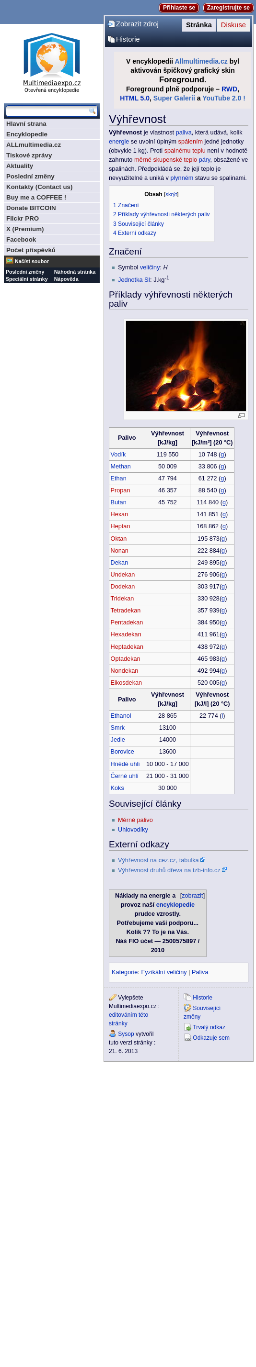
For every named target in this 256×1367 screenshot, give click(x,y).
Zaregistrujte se (228, 7)
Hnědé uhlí (125, 764)
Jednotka (130, 280)
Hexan (119, 514)
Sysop (126, 1034)
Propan (120, 490)
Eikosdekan (126, 682)
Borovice (122, 751)
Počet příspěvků (31, 250)
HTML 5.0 (135, 98)
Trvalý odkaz (209, 1027)
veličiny (150, 267)
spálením (190, 141)
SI (147, 280)
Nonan (119, 550)
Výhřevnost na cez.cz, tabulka (158, 860)
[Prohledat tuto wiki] (47, 111)
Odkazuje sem (211, 1037)
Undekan (123, 574)
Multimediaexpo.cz (51, 61)
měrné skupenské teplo (165, 159)
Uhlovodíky (133, 829)
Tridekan (122, 598)
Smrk (118, 727)
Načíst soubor (32, 261)
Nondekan (125, 670)
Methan (121, 466)
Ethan (119, 478)
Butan (119, 502)
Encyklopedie (26, 134)
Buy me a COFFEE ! (36, 197)
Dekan (119, 562)
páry (204, 159)
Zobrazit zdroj (137, 24)
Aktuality (19, 165)
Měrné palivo (135, 820)
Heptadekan (127, 647)
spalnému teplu (185, 150)
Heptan (120, 526)
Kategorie (125, 972)
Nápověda (66, 279)
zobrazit (192, 895)
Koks (117, 788)
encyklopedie (175, 904)
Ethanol (121, 715)
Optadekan (125, 659)
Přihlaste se (179, 7)
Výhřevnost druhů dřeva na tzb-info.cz (169, 870)
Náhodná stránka (74, 272)
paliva (184, 132)
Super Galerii (174, 98)
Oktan (119, 538)
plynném (181, 178)
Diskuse (233, 25)
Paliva (200, 972)
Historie (128, 39)
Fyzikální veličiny (163, 972)
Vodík (118, 454)
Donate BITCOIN (31, 207)
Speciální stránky (27, 279)
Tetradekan (126, 610)
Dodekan (123, 586)
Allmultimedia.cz (201, 61)
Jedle (118, 739)
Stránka (199, 25)
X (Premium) (25, 229)
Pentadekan (127, 622)
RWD (229, 89)
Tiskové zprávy (29, 155)
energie (119, 141)
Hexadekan (126, 634)
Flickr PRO (22, 218)
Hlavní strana (26, 123)
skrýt (171, 194)
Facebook (21, 239)
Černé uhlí (125, 776)
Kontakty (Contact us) (39, 186)
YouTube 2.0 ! (223, 98)
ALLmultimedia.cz (33, 144)
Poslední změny (30, 176)
